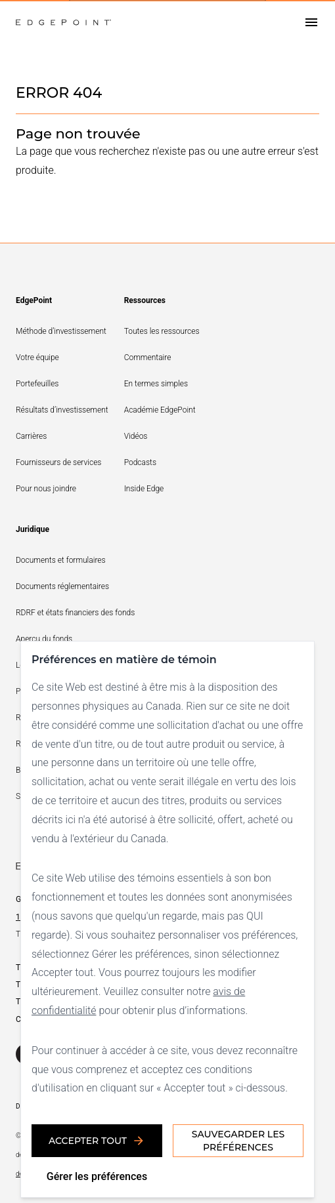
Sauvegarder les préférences (238, 1140)
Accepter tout (97, 1140)
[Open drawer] (311, 22)
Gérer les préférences (97, 1176)
